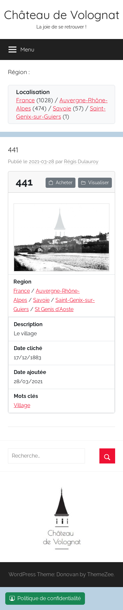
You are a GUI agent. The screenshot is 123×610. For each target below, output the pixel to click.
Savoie (62, 108)
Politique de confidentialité (45, 598)
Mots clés (26, 396)
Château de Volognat (61, 14)
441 (13, 149)
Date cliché (28, 348)
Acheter (60, 182)
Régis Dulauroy (81, 162)
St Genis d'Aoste (54, 309)
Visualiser (95, 182)
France (25, 100)
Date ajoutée (30, 372)
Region (22, 282)
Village (22, 405)
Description (28, 324)
